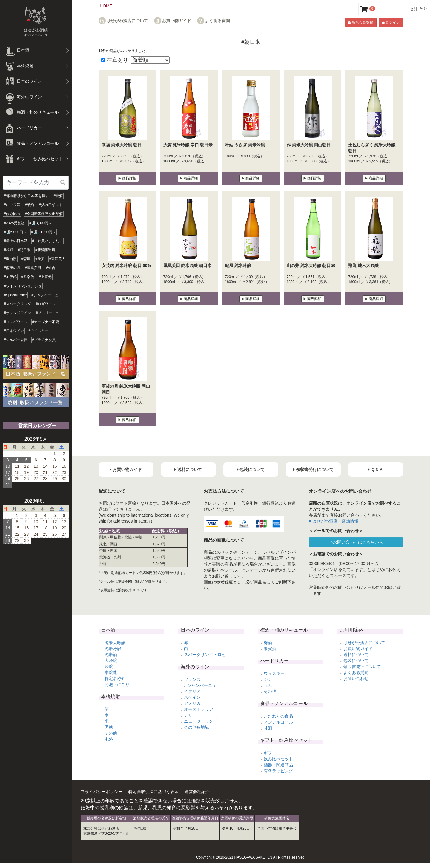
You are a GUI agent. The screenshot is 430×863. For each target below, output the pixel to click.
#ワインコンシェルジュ (23, 286)
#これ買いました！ (47, 241)
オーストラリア (198, 709)
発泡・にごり (117, 684)
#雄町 (8, 250)
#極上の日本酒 (15, 241)
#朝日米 (24, 250)
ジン (268, 679)
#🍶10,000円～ (43, 232)
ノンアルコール (278, 722)
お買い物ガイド (176, 21)
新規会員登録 (360, 22)
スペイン (192, 697)
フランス (192, 679)
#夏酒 (58, 196)
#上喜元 (45, 277)
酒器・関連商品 (278, 764)
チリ (188, 715)
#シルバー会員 (15, 340)
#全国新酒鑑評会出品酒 (44, 214)
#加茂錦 (10, 277)
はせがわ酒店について (127, 21)
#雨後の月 (12, 268)
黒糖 (109, 727)
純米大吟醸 (115, 642)
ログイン (391, 22)
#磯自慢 (10, 259)
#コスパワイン (15, 322)
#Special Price (15, 295)
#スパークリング (17, 304)
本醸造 (111, 672)
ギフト (270, 752)
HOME (106, 6)
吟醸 (109, 666)
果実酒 (270, 648)
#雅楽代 (28, 277)
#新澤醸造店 (45, 250)
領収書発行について (362, 666)
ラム (268, 685)
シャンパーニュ (201, 685)
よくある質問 (217, 21)
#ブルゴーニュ (47, 313)
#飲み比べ (12, 214)
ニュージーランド (200, 721)
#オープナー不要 (45, 322)
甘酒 (268, 728)
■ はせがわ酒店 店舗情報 (333, 521)
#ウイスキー (39, 331)
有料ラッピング (278, 770)
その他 (111, 733)
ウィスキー (274, 673)
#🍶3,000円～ (40, 223)
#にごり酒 (12, 205)
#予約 (29, 205)
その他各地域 (196, 727)
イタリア (192, 691)
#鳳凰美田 (33, 268)
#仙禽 (50, 268)
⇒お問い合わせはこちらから (356, 542)
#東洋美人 (57, 259)
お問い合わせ (355, 678)
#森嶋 (26, 259)
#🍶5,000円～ (15, 232)
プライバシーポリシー (101, 791)
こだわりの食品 (278, 716)
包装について (355, 660)
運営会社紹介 (197, 791)
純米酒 (111, 654)
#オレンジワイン (17, 313)
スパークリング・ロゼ (205, 654)
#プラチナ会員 (44, 340)
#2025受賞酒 (14, 223)
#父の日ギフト (50, 205)
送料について (355, 654)
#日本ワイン (14, 331)
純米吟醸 (113, 648)
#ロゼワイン (46, 304)
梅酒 (268, 642)
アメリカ (192, 703)
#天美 (39, 259)
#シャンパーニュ (45, 295)
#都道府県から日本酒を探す (26, 196)
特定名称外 (115, 678)
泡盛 (109, 739)
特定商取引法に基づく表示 (153, 791)
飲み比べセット (278, 758)
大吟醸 (111, 660)
